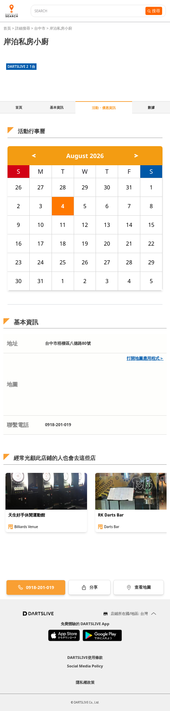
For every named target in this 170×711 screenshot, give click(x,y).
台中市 (39, 28)
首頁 (7, 28)
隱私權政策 (85, 682)
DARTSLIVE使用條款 (85, 657)
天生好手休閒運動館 (26, 515)
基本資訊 (56, 107)
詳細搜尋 (23, 28)
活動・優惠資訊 (104, 107)
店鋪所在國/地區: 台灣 (129, 613)
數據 (151, 107)
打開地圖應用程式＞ (145, 358)
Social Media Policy (85, 665)
